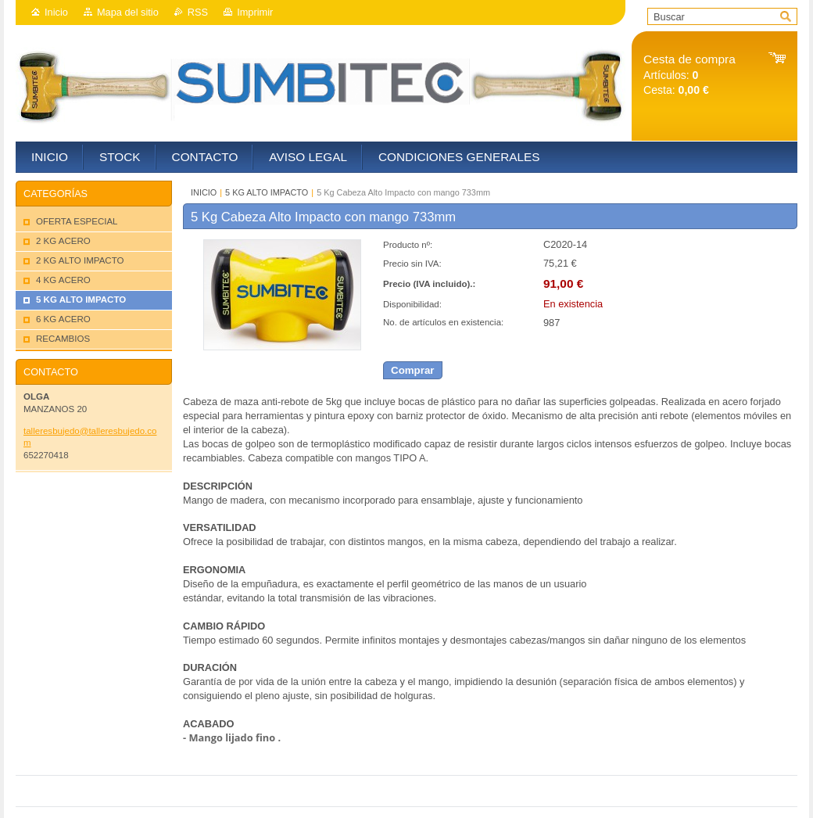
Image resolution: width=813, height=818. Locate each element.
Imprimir (255, 12)
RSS (198, 12)
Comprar (413, 370)
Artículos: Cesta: (689, 74)
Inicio (56, 12)
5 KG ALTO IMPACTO (266, 192)
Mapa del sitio (128, 12)
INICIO (204, 192)
